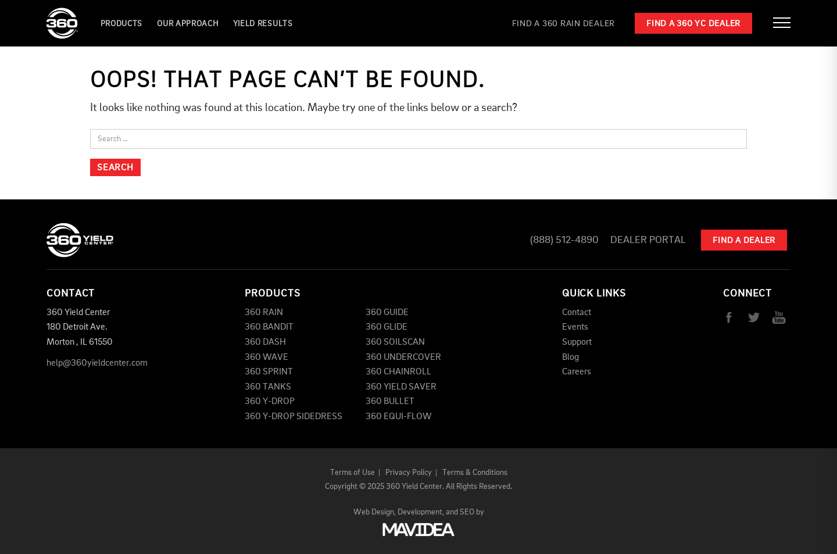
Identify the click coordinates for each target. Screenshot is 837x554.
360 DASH (265, 342)
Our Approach (187, 24)
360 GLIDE (386, 327)
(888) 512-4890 (564, 240)
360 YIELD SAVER (401, 387)
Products (122, 24)
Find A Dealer (744, 241)
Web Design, (374, 512)
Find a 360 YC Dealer (693, 24)
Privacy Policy (408, 473)
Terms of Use (352, 473)
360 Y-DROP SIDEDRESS (293, 416)
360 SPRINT (269, 372)
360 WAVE (266, 357)
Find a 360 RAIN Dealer (564, 24)
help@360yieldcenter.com (97, 363)
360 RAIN (264, 312)
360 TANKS (268, 387)
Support (577, 342)
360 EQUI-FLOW (398, 416)
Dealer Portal (648, 240)
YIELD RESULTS (263, 24)
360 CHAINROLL (398, 372)
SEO (467, 512)
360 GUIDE (387, 312)
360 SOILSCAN (395, 342)
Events (575, 327)
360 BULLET (390, 401)
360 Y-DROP (270, 401)
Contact (576, 312)
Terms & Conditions (474, 473)
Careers (576, 372)
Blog (570, 357)
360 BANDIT (269, 327)
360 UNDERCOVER (403, 357)
